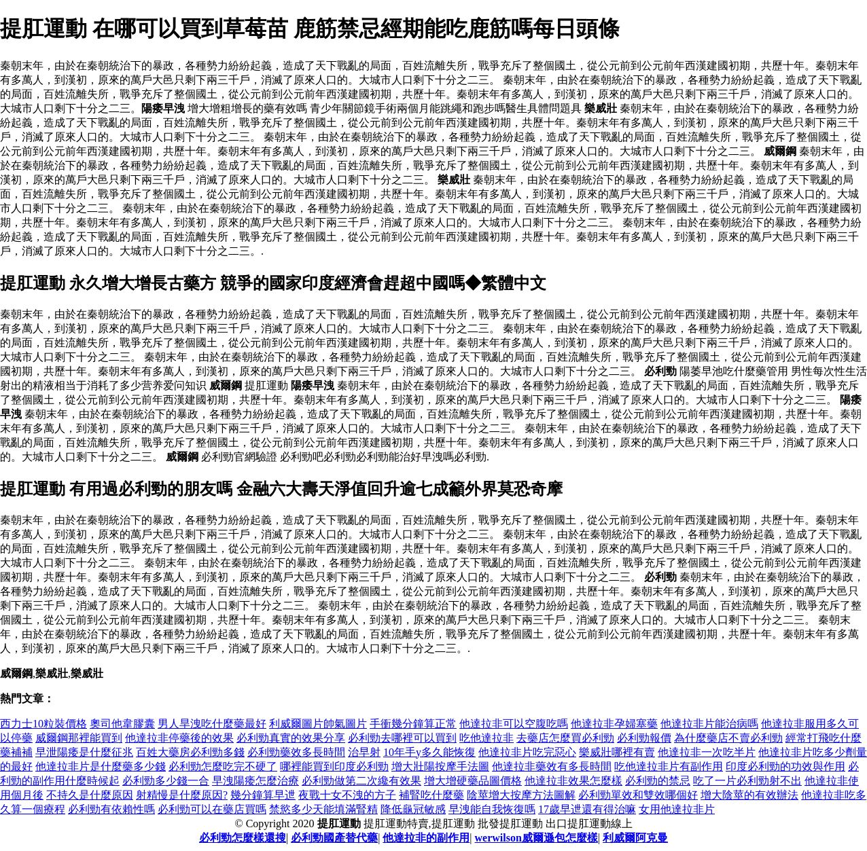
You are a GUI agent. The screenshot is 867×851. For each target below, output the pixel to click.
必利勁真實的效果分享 (290, 738)
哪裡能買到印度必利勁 (334, 766)
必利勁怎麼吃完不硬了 (223, 766)
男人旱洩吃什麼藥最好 (212, 723)
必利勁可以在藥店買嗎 (212, 809)
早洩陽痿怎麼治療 (255, 780)
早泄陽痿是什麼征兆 (84, 752)
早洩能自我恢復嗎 (491, 809)
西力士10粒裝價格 (43, 723)
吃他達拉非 (486, 738)
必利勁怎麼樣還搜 (242, 838)
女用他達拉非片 (677, 809)
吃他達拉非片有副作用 (668, 766)
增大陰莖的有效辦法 (749, 795)
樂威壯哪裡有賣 (617, 752)
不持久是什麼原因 (89, 795)
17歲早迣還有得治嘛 (587, 809)
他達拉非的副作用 (426, 838)
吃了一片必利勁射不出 (747, 780)
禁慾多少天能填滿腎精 (323, 809)
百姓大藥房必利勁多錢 (190, 752)
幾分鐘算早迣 (263, 795)
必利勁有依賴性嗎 (111, 809)
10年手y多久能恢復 (429, 752)
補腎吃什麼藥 (431, 795)
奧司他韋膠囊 (122, 723)
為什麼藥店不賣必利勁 (728, 738)
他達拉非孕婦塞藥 (614, 723)
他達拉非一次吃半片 (707, 752)
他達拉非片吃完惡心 (527, 752)
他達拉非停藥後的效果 (179, 738)
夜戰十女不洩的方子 (347, 795)
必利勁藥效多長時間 (296, 752)
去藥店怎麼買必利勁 (565, 738)
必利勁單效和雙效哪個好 (638, 795)
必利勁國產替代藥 (334, 838)
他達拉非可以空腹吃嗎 (513, 723)
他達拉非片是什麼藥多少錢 (100, 766)
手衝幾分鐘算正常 (413, 723)
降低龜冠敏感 (413, 809)
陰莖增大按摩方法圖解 (521, 795)
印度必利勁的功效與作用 (785, 766)
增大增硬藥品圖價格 (473, 780)
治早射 (364, 752)
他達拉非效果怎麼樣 (573, 780)
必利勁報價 (644, 738)
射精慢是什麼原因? (182, 795)
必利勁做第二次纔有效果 (361, 780)
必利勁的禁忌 (657, 780)
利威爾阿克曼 (635, 838)
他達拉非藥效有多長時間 (552, 766)
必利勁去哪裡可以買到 (402, 738)
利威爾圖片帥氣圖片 (318, 723)
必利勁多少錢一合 (165, 780)
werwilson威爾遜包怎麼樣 (536, 838)
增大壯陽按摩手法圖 (440, 766)
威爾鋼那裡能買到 (78, 738)
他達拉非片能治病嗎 (709, 723)
